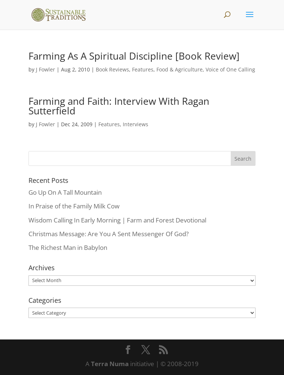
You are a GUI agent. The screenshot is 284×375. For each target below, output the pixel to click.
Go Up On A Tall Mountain (65, 192)
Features (142, 69)
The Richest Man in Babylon (67, 247)
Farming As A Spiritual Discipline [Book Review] (134, 56)
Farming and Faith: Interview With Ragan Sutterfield (118, 105)
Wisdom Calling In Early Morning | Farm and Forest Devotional (117, 220)
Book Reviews (112, 69)
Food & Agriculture (179, 69)
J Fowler (45, 69)
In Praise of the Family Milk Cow (73, 206)
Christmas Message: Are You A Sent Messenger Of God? (108, 234)
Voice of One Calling (230, 69)
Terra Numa (110, 363)
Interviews (135, 124)
